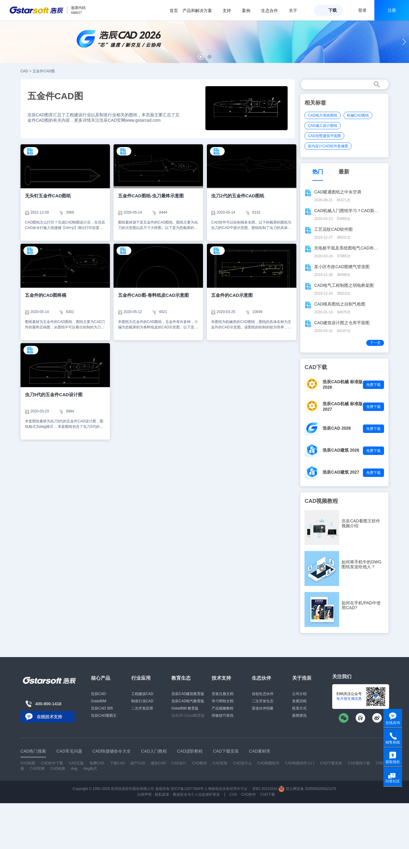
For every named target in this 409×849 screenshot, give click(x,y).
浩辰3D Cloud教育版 (187, 715)
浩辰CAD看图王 (104, 715)
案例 (249, 10)
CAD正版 (76, 763)
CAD (24, 71)
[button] (200, 57)
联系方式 (299, 708)
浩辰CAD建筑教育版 (187, 694)
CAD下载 (267, 794)
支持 (230, 10)
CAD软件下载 (52, 763)
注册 (392, 10)
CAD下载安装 (331, 763)
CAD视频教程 (321, 501)
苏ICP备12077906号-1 (189, 789)
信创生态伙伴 (262, 694)
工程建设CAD (142, 694)
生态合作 (272, 10)
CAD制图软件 (268, 763)
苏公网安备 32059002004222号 (307, 789)
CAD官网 (37, 768)
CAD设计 (179, 763)
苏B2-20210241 (265, 789)
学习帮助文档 (222, 701)
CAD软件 (248, 794)
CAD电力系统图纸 (322, 115)
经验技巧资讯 (222, 715)
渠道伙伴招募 (262, 708)
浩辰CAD (98, 694)
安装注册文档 (222, 694)
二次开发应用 (142, 708)
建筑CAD (158, 763)
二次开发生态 (262, 701)
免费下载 (373, 385)
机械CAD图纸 (358, 115)
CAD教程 (199, 763)
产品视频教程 (222, 708)
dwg (74, 768)
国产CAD (137, 763)
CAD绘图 (57, 768)
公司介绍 (299, 694)
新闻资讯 (299, 715)
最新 (344, 172)
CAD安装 (220, 763)
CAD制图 (27, 763)
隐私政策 (162, 794)
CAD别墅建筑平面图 (324, 136)
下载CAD (117, 763)
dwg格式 (90, 768)
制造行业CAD (142, 701)
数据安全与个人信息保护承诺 (196, 794)
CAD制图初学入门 (299, 763)
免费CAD (96, 763)
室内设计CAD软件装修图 (328, 146)
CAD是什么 (242, 763)
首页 (174, 10)
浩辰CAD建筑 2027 (341, 472)
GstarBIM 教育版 (184, 708)
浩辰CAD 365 (102, 708)
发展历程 (299, 701)
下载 (332, 10)
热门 (317, 172)
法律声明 (144, 794)
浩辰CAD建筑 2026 (341, 450)
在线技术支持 (49, 716)
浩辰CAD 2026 (337, 428)
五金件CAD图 (44, 71)
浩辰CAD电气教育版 (187, 701)
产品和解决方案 (200, 10)
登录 (362, 10)
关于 (296, 10)
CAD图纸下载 (359, 763)
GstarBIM (98, 701)
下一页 (375, 343)
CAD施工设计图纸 (322, 126)
